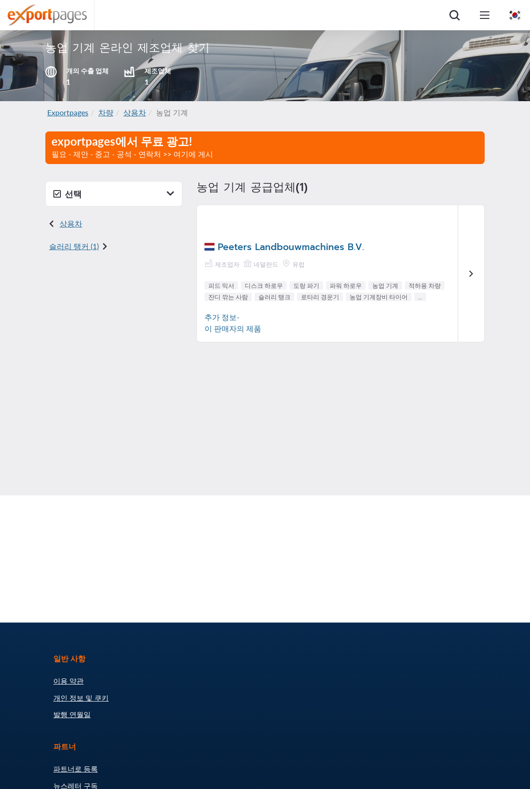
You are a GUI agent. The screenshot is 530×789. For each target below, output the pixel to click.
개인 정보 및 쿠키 (81, 698)
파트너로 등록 (75, 768)
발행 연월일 (72, 714)
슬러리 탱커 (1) (74, 246)
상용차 (134, 112)
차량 (105, 112)
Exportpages (67, 112)
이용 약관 (68, 680)
